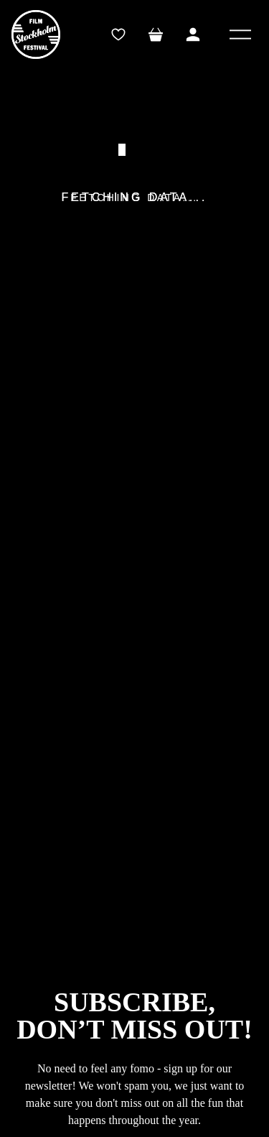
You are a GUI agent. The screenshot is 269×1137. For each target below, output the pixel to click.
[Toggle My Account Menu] (193, 34)
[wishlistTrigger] (118, 34)
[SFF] (35, 34)
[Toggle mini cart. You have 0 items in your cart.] (155, 34)
